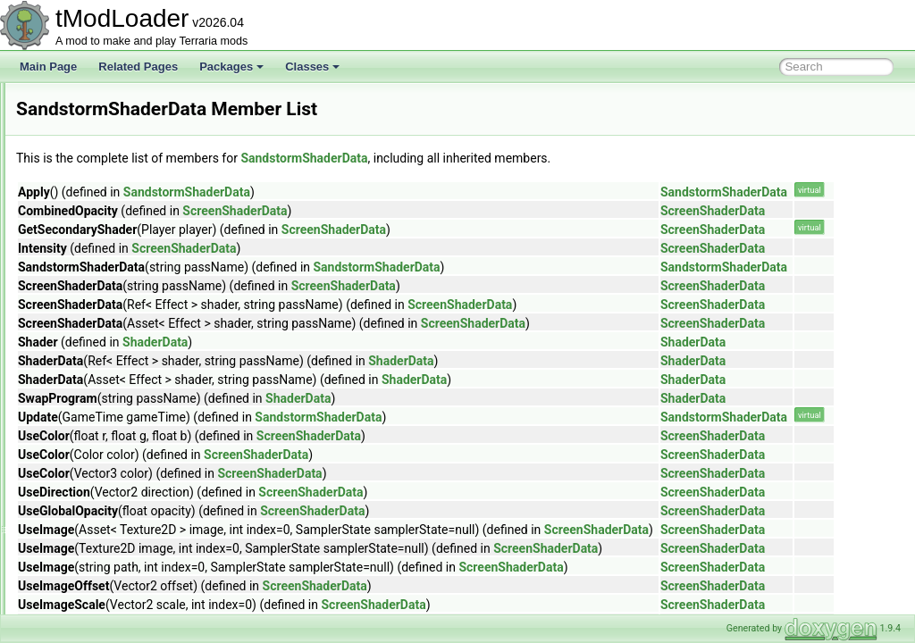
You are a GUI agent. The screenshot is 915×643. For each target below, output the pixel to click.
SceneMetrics (91, 455)
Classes (312, 66)
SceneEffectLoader (104, 436)
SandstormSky (94, 377)
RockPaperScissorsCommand (130, 180)
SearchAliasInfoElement (116, 573)
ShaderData (378, 342)
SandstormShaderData (113, 357)
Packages (231, 66)
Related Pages (138, 66)
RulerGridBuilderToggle (114, 219)
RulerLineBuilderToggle (114, 239)
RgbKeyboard (91, 141)
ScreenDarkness (99, 495)
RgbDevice (85, 121)
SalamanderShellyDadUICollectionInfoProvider (170, 259)
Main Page (48, 66)
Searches (82, 593)
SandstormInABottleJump (119, 318)
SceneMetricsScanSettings (123, 475)
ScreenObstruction (103, 534)
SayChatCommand (104, 416)
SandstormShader (102, 337)
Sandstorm (85, 298)
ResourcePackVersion (111, 102)
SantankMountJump (107, 396)
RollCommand (93, 200)
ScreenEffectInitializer (111, 514)
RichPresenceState (105, 160)
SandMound (88, 278)
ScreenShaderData (104, 553)
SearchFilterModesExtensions (130, 612)
